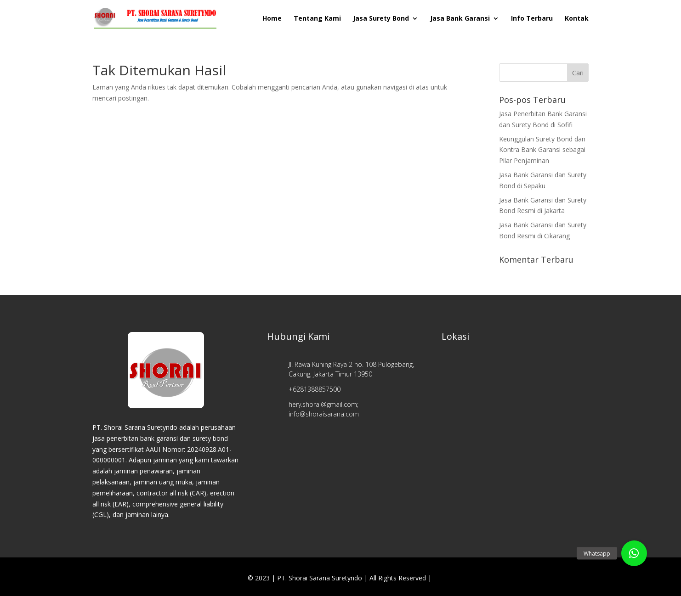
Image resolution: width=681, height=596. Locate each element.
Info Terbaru (532, 18)
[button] (634, 553)
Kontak (577, 18)
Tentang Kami (317, 18)
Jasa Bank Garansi (460, 18)
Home (272, 18)
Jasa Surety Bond (381, 18)
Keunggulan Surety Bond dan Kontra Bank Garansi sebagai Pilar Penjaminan (542, 150)
